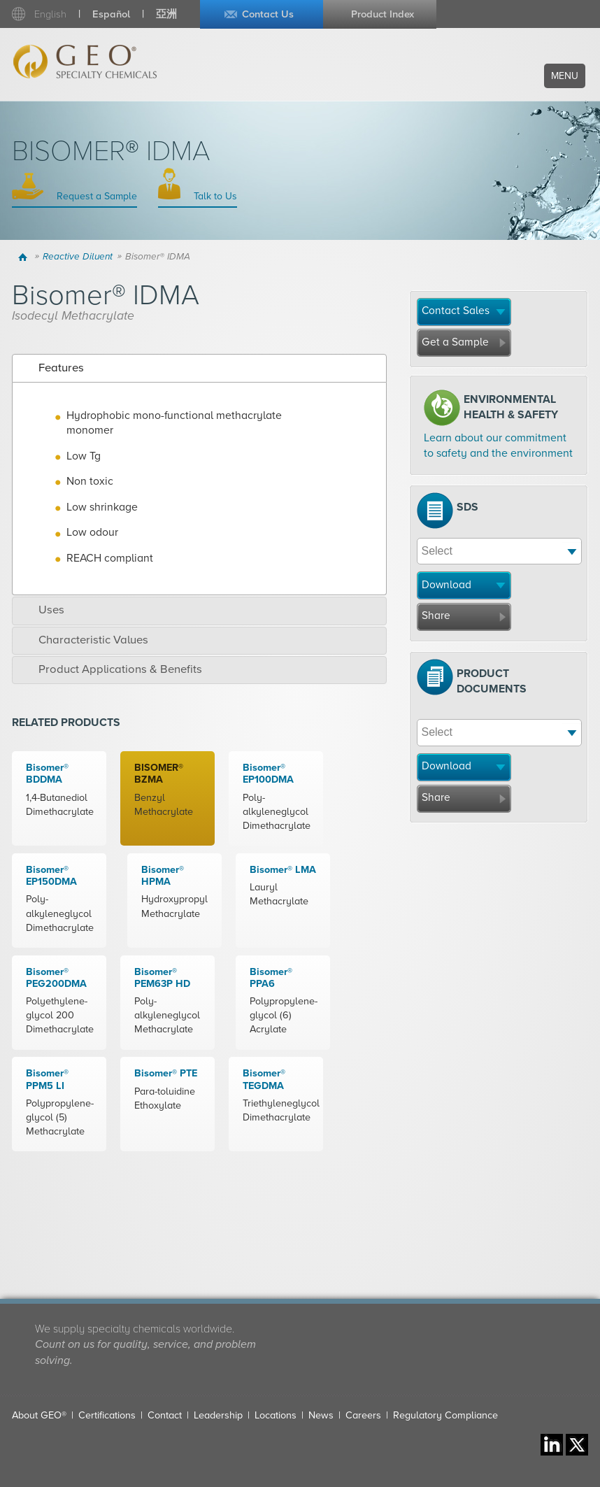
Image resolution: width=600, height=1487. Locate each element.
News (321, 1415)
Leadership (218, 1415)
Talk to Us (214, 196)
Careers (363, 1415)
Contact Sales (456, 310)
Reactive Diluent (78, 256)
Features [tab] (51, 368)
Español (111, 14)
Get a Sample (455, 342)
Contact (165, 1415)
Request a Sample (95, 196)
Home (25, 256)
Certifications (107, 1415)
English (50, 14)
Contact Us (268, 14)
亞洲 (166, 14)
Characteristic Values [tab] (83, 640)
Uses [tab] (41, 610)
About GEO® (39, 1415)
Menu (564, 76)
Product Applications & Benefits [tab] (110, 669)
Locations (276, 1415)
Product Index (382, 14)
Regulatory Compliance (445, 1415)
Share (436, 615)
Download (446, 584)
